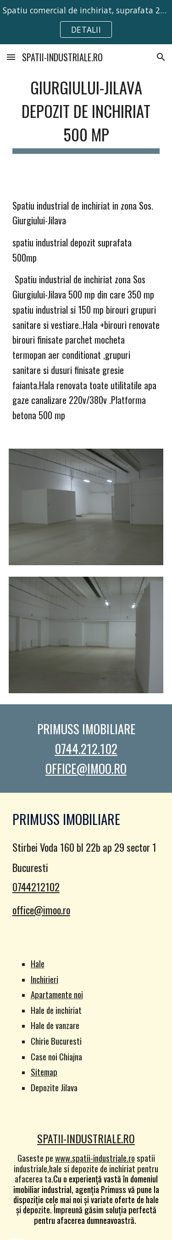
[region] (86, 22)
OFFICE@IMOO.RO (86, 768)
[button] (11, 57)
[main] (86, 114)
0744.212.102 (86, 748)
